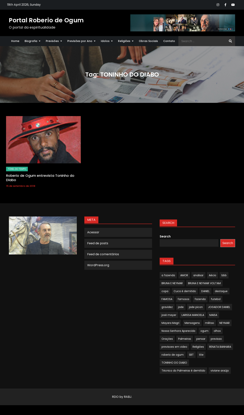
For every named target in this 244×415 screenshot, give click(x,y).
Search (165, 236)
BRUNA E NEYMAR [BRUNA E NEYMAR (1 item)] (172, 283)
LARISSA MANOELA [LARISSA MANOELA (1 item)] (193, 315)
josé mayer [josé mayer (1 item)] (169, 315)
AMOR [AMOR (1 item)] (184, 275)
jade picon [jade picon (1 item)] (196, 307)
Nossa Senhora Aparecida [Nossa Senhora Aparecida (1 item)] (178, 331)
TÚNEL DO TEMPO (17, 169)
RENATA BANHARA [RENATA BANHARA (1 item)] (220, 347)
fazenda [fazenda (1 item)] (200, 299)
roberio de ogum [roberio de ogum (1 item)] (173, 355)
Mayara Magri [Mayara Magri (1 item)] (170, 323)
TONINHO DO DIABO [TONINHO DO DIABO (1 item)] (174, 363)
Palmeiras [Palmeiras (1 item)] (184, 339)
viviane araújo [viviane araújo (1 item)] (220, 370)
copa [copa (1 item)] (165, 291)
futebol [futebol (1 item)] (216, 299)
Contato (169, 41)
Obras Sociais (148, 41)
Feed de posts (97, 243)
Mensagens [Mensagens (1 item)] (192, 323)
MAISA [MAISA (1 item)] (213, 315)
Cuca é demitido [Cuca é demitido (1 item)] (185, 291)
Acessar (93, 232)
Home (15, 41)
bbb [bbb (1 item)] (224, 275)
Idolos (105, 41)
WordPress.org (98, 265)
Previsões (52, 41)
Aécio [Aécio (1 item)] (212, 275)
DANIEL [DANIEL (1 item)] (205, 291)
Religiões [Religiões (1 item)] (198, 347)
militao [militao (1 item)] (209, 323)
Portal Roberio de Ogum (46, 20)
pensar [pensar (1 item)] (200, 339)
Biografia (31, 41)
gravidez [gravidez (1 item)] (167, 307)
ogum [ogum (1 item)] (204, 331)
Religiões (124, 41)
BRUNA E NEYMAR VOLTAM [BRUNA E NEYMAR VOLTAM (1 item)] (204, 283)
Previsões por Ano (79, 41)
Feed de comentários (103, 254)
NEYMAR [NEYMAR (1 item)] (224, 323)
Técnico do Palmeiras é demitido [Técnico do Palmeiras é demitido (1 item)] (183, 370)
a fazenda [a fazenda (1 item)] (168, 275)
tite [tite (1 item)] (201, 355)
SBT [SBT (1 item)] (191, 355)
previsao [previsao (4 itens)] (216, 339)
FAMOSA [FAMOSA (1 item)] (167, 299)
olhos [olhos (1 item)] (217, 331)
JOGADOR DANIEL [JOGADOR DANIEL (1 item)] (219, 307)
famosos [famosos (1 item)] (183, 299)
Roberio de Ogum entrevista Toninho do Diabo (40, 177)
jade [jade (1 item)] (181, 307)
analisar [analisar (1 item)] (198, 275)
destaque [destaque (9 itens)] (221, 291)
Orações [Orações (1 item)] (167, 339)
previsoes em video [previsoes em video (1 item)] (174, 347)
